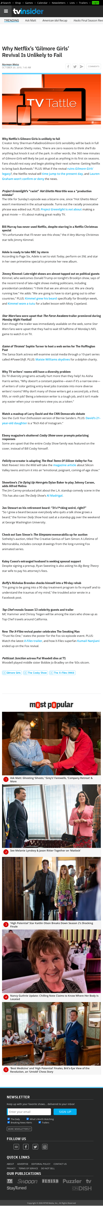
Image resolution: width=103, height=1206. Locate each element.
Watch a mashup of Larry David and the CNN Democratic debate (43, 414)
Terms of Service (28, 1168)
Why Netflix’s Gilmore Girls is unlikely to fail (31, 139)
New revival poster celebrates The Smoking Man (41, 631)
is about (61, 209)
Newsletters (58, 2)
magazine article (64, 465)
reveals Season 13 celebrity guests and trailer (38, 610)
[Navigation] (6, 11)
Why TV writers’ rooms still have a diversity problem (36, 372)
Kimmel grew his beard (41, 298)
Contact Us (60, 1163)
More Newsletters (18, 1129)
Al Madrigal (55, 495)
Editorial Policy (40, 1163)
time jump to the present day (62, 174)
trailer (33, 641)
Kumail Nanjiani (88, 641)
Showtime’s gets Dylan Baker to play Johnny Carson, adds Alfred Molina (48, 484)
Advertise (22, 1163)
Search (7, 2)
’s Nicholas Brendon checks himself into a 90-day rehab (41, 583)
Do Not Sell (48, 1168)
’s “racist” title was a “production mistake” (47, 193)
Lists (72, 2)
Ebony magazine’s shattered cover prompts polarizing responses (45, 437)
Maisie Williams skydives (53, 359)
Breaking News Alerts (21, 1122)
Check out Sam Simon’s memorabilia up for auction (45, 534)
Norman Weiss (10, 64)
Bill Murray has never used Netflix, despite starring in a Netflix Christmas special (50, 228)
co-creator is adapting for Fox (47, 461)
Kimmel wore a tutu (21, 303)
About (10, 1163)
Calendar (42, 2)
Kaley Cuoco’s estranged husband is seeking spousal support (41, 561)
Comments (93, 66)
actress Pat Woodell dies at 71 (34, 658)
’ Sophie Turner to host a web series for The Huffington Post (48, 348)
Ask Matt (30, 20)
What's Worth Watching (42, 1119)
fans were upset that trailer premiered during (51, 317)
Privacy (11, 1168)
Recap (54, 20)
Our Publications (24, 1173)
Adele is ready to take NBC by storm (25, 252)
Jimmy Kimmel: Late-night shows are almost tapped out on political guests (50, 274)
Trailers (83, 2)
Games (29, 2)
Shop (18, 2)
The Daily (15, 1119)
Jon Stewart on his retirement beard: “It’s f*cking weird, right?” (44, 508)
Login (95, 2)
